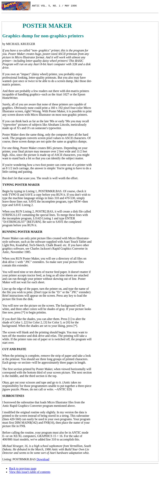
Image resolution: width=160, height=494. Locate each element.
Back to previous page (22, 468)
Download (42, 459)
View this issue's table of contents (29, 472)
